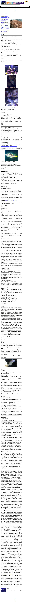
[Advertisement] (26, 18)
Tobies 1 (6, 25)
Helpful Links (11, 590)
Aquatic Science (23, 6)
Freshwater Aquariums (7, 6)
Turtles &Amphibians (18, 6)
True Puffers (6, 19)
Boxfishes (2, 21)
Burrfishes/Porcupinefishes (4, 33)
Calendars (17, 590)
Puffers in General (5, 17)
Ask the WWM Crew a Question (27, 6)
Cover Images (24, 590)
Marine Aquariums (4, 6)
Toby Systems (2, 27)
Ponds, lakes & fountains (15, 6)
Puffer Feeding (3, 31)
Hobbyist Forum (14, 590)
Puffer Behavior (3, 30)
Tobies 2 (8, 25)
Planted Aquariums (10, 6)
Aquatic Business (21, 6)
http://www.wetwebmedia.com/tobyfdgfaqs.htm (10, 200)
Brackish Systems (12, 6)
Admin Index (21, 590)
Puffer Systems (7, 30)
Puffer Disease (6, 31)
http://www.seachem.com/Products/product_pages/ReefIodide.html (9, 146)
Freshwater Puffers (3, 20)
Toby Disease (6, 27)
